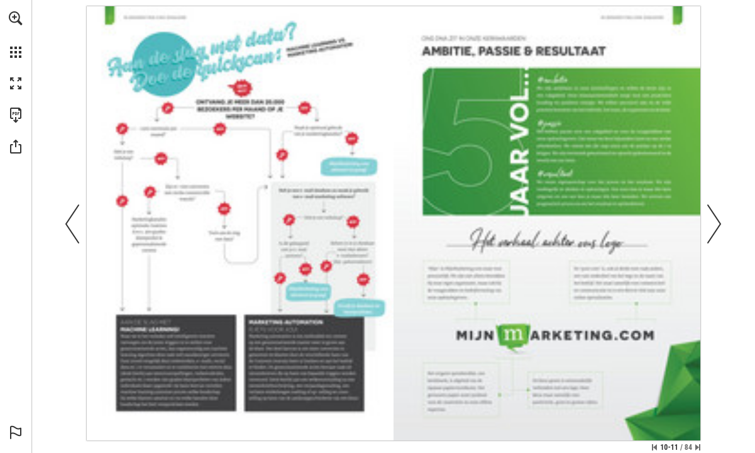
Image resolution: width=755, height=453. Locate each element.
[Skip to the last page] (697, 447)
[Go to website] (146, 18)
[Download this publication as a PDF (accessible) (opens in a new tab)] (15, 115)
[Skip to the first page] (654, 447)
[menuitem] (15, 34)
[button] (15, 18)
